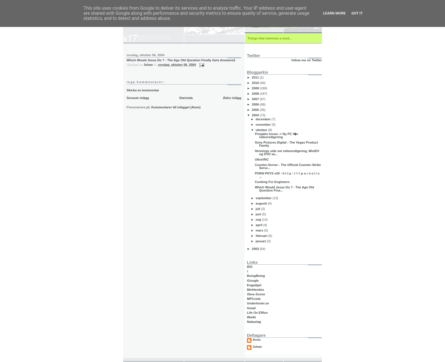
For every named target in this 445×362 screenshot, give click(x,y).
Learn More (334, 13)
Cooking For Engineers (272, 182)
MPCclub (254, 298)
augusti (262, 203)
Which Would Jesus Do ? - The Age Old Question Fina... (284, 189)
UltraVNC (262, 159)
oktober (262, 130)
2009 (256, 88)
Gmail (251, 308)
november (264, 124)
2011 (256, 77)
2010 (256, 83)
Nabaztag (254, 321)
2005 (256, 109)
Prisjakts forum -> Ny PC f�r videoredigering (276, 135)
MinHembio (255, 289)
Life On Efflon (257, 312)
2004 (256, 115)
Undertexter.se (258, 303)
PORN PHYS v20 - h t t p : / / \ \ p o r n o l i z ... (287, 175)
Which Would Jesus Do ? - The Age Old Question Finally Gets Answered (181, 60)
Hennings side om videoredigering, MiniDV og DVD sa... (287, 152)
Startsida (186, 98)
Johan (257, 346)
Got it (357, 13)
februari (262, 235)
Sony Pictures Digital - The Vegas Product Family (286, 144)
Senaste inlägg (138, 98)
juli (258, 209)
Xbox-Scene (256, 294)
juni (259, 214)
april (259, 225)
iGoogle (253, 280)
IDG (250, 266)
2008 (256, 93)
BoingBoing (256, 275)
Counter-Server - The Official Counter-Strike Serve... (288, 166)
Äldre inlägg (232, 98)
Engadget (254, 285)
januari (261, 241)
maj (259, 219)
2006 (256, 104)
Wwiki (251, 317)
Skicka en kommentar (143, 90)
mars (260, 230)
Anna (257, 339)
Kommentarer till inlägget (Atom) (176, 107)
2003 (256, 249)
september (264, 198)
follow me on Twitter (306, 60)
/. (248, 271)
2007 (256, 99)
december (264, 119)
